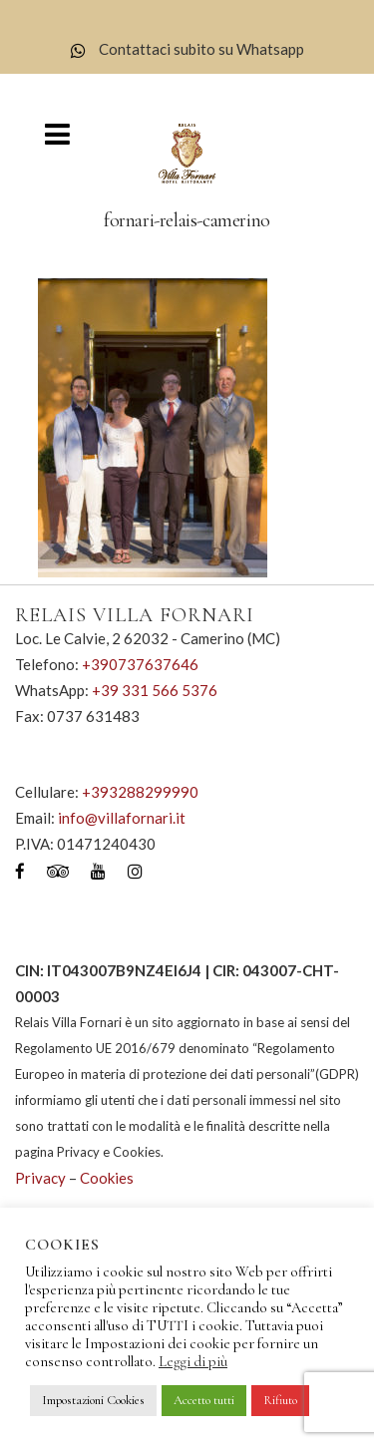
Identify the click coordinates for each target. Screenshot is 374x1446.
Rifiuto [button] (280, 1400)
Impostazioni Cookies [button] (93, 1400)
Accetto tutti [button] (204, 1400)
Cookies (107, 1178)
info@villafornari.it (122, 818)
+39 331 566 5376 (154, 690)
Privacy (40, 1178)
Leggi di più (193, 1361)
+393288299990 (140, 792)
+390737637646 (140, 664)
